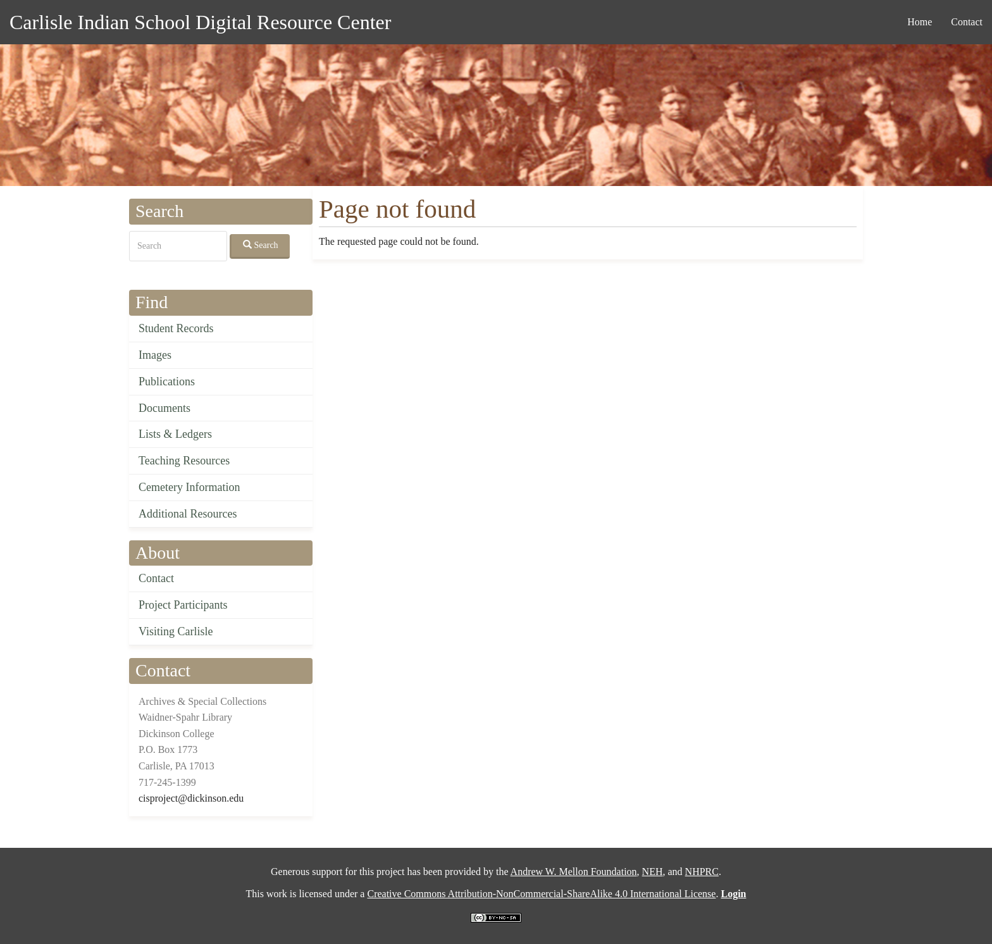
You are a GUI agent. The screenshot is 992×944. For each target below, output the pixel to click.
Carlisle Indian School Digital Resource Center (200, 22)
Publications (167, 381)
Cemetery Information (189, 487)
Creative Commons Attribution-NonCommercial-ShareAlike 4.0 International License (541, 893)
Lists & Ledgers (175, 434)
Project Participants (183, 605)
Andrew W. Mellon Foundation (574, 871)
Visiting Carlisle (176, 631)
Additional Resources (188, 513)
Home (919, 21)
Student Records (176, 328)
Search (260, 245)
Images (155, 355)
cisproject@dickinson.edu (191, 798)
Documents (164, 408)
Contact (967, 21)
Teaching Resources (184, 460)
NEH (652, 871)
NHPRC (702, 871)
